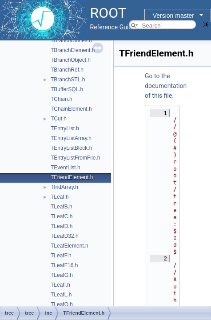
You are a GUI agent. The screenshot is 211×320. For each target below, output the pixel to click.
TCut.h (59, 119)
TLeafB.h (61, 207)
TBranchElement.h (73, 50)
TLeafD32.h (65, 236)
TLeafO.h (62, 304)
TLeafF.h (61, 255)
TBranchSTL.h (68, 79)
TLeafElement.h (69, 246)
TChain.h (61, 99)
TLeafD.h (61, 226)
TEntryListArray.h (71, 138)
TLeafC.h (61, 216)
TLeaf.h (60, 197)
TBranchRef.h (67, 70)
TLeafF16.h (64, 265)
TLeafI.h (60, 285)
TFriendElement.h (72, 177)
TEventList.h (65, 167)
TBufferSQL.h (67, 89)
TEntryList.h (65, 128)
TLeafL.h (61, 295)
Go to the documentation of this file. (166, 85)
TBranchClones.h (71, 40)
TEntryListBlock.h (71, 148)
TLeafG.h (62, 275)
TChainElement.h (71, 109)
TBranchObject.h (71, 60)
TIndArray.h (64, 187)
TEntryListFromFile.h (75, 158)
